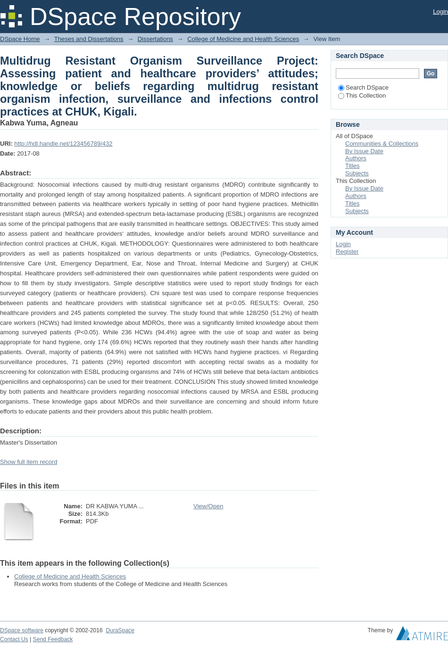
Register (347, 251)
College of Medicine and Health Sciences (243, 38)
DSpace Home (20, 38)
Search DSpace (363, 87)
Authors (355, 158)
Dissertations (155, 38)
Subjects (357, 173)
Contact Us (14, 639)
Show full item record (28, 461)
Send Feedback (53, 639)
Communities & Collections (381, 143)
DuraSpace (120, 630)
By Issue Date (364, 151)
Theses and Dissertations (89, 38)
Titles (352, 165)
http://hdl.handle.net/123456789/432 (63, 143)
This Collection (362, 95)
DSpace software (21, 630)
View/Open (208, 506)
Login (440, 11)
